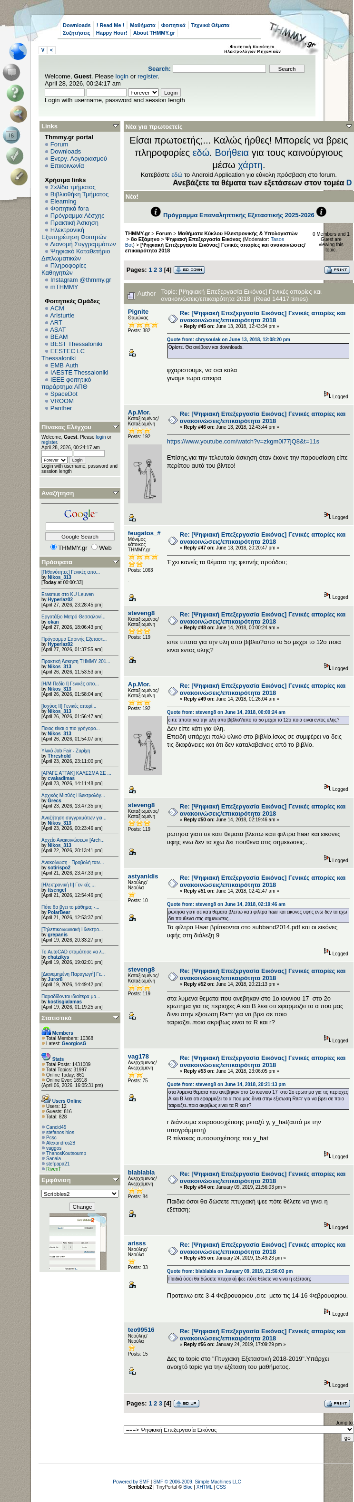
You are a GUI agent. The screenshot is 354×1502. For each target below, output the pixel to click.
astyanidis (143, 876)
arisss (137, 1243)
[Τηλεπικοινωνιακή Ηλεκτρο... (72, 929)
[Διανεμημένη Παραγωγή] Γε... (73, 974)
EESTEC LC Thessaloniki (63, 354)
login (122, 76)
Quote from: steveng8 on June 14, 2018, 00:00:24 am (226, 712)
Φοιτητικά (173, 25)
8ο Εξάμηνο (145, 239)
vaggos (53, 1148)
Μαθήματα (142, 25)
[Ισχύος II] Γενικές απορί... (68, 706)
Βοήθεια (232, 152)
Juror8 (55, 979)
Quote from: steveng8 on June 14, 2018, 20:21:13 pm (226, 1084)
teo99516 (141, 1329)
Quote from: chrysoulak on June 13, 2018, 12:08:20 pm (228, 339)
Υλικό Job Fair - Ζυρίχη (65, 750)
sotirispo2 (59, 867)
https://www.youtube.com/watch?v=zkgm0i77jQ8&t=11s (243, 441)
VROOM (62, 400)
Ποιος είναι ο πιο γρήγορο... (70, 728)
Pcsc (51, 1137)
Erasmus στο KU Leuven (67, 594)
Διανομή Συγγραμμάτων (83, 244)
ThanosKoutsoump (66, 1153)
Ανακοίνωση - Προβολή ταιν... (72, 862)
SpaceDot (64, 393)
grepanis (58, 934)
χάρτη (250, 165)
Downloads (77, 25)
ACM (57, 308)
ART (56, 322)
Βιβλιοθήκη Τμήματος (79, 194)
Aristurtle (62, 315)
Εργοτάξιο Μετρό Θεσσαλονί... (73, 616)
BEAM (59, 336)
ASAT (58, 329)
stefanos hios (60, 1132)
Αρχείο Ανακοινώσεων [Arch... (73, 840)
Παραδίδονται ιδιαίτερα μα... (70, 996)
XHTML (205, 1487)
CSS (221, 1487)
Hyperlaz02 (60, 599)
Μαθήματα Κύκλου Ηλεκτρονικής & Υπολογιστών (238, 233)
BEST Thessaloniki (76, 343)
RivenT (53, 1169)
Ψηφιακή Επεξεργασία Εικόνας (203, 239)
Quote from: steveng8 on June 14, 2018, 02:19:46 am (226, 904)
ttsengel (57, 890)
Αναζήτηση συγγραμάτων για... (73, 817)
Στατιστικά (56, 1017)
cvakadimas (61, 778)
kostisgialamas (65, 1001)
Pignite (138, 311)
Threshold (59, 756)
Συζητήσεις (76, 33)
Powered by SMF (131, 1481)
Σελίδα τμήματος (73, 187)
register (148, 76)
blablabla (141, 1172)
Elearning (63, 201)
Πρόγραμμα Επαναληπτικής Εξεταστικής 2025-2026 (239, 215)
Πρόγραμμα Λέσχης (77, 215)
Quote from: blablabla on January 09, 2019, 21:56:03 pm (230, 1271)
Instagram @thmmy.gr (80, 279)
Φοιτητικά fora (69, 208)
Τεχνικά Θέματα (210, 25)
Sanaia (53, 1158)
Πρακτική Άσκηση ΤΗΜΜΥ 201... (75, 661)
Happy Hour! (112, 33)
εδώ (201, 152)
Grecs (54, 800)
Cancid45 (56, 1127)
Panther (61, 408)
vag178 (138, 1056)
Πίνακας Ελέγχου (66, 427)
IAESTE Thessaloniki (79, 372)
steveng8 (141, 612)
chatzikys (58, 957)
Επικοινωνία (67, 165)
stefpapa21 (58, 1163)
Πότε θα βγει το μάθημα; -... (70, 907)
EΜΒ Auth (64, 365)
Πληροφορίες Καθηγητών (64, 269)
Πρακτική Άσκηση (74, 222)
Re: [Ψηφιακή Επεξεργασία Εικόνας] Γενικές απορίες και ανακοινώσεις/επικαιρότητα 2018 (263, 316)
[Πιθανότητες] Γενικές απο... (70, 572)
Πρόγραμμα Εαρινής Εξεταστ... (74, 639)
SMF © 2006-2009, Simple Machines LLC (197, 1481)
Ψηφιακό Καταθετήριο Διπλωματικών (75, 255)
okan (53, 622)
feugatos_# (144, 533)
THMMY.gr (137, 233)
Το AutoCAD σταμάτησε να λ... (73, 951)
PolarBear (59, 912)
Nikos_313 (59, 577)
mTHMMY (64, 286)
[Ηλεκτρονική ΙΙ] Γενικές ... (68, 884)
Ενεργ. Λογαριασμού (78, 158)
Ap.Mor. (139, 412)
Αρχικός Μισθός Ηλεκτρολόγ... (73, 795)
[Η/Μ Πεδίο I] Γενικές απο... (70, 683)
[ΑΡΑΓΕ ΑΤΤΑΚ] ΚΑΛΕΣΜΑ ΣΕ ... (76, 773)
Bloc (187, 1487)
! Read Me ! (111, 25)
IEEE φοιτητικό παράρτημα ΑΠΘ (66, 383)
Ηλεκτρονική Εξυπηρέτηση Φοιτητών (74, 233)
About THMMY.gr (154, 33)
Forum (59, 144)
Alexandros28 (60, 1143)
